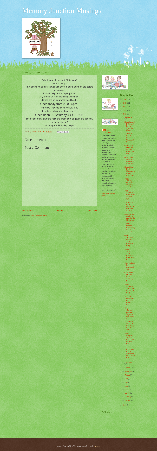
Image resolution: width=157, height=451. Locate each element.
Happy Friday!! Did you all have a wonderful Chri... (129, 126)
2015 (125, 103)
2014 (125, 107)
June (126, 382)
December (128, 117)
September (128, 371)
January (128, 400)
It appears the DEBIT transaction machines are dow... (129, 206)
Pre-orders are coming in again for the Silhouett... (129, 217)
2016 (125, 99)
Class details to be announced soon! (129, 266)
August (127, 375)
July (126, 379)
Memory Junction (107, 131)
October (128, 368)
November (128, 362)
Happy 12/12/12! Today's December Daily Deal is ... (129, 254)
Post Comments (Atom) (39, 216)
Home (60, 210)
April (127, 389)
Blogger (97, 446)
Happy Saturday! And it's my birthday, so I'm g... (129, 288)
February (128, 397)
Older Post (92, 210)
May (126, 386)
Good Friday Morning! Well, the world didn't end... (129, 150)
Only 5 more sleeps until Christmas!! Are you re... (129, 160)
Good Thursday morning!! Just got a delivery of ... (129, 313)
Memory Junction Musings (61, 10)
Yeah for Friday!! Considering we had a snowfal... (129, 228)
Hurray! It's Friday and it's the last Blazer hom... (128, 300)
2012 (125, 114)
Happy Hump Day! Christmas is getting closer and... (129, 171)
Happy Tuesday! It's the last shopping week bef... (129, 183)
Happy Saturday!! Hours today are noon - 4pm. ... (129, 195)
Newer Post (27, 210)
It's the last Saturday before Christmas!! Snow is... (129, 138)
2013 (125, 110)
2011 (125, 405)
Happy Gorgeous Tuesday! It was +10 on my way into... (129, 339)
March (127, 393)
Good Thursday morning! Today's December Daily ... (128, 241)
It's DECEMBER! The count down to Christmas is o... (129, 352)
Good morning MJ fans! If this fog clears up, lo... (129, 277)
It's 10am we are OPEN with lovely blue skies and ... (129, 326)
